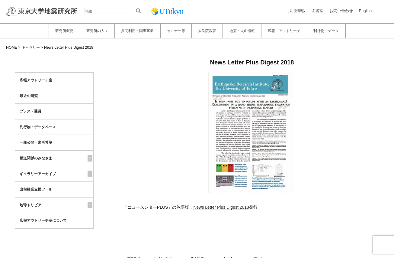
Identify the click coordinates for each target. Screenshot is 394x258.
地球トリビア (30, 205)
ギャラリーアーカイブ (38, 174)
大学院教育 (207, 31)
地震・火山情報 (242, 31)
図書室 (317, 10)
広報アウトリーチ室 (36, 80)
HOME (11, 47)
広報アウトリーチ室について (43, 220)
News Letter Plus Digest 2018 (221, 207)
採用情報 (296, 10)
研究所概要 (64, 31)
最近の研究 (29, 96)
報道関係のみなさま (36, 158)
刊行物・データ (326, 31)
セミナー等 (176, 31)
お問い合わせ (341, 10)
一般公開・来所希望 (36, 142)
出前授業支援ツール (36, 189)
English (365, 10)
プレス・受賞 (30, 111)
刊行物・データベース (38, 127)
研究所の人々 (97, 31)
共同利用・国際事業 (137, 31)
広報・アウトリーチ (284, 31)
